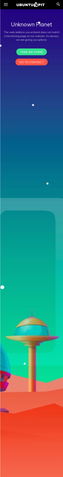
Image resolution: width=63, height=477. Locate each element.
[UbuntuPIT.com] (30, 4)
